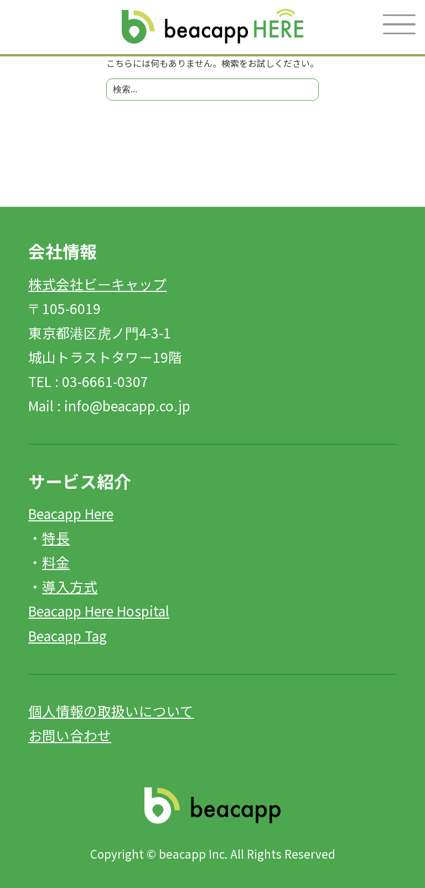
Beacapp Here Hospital (98, 610)
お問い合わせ (69, 735)
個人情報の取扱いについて (111, 710)
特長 (56, 537)
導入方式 (69, 586)
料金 (56, 562)
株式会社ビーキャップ (97, 284)
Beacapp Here (70, 513)
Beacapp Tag (67, 635)
